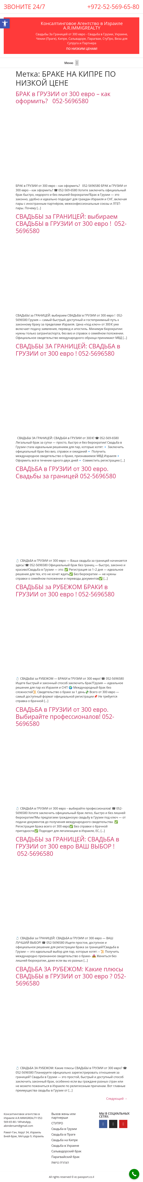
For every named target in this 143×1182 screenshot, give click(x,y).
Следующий (116, 1099)
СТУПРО (57, 1123)
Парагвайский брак (65, 1157)
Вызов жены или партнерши (63, 1115)
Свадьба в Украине (65, 1145)
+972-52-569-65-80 (113, 7)
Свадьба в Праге (63, 1134)
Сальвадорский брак (66, 1151)
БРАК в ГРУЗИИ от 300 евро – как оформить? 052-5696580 (63, 97)
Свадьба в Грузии (64, 1129)
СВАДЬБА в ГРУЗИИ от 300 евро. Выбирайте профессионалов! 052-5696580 (65, 716)
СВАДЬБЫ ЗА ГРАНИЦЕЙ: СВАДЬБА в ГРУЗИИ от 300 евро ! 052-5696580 (68, 349)
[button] (77, 63)
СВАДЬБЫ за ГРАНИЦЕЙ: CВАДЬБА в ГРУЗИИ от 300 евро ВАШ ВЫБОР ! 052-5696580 (67, 846)
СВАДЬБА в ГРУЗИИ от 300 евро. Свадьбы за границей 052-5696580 (66, 472)
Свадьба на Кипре (64, 1140)
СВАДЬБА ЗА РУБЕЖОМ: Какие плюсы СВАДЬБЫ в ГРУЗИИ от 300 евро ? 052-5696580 (71, 976)
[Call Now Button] (134, 1174)
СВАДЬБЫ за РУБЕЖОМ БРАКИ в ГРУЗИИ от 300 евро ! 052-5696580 (65, 590)
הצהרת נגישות (60, 1162)
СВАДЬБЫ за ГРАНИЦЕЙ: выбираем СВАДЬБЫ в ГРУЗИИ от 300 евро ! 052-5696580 (71, 223)
